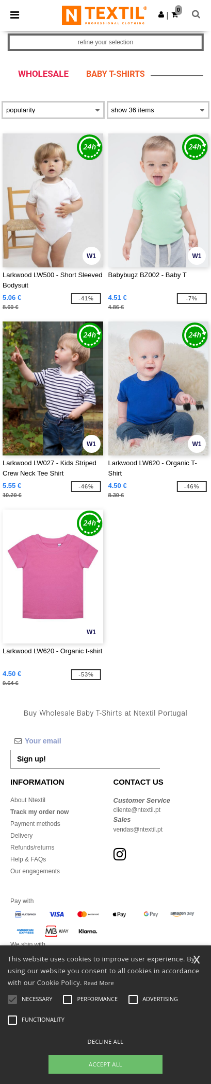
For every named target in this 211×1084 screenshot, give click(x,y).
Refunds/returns (32, 847)
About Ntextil (27, 800)
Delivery (21, 835)
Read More (99, 983)
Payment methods (35, 823)
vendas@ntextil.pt (138, 829)
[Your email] (85, 741)
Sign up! (31, 759)
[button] (161, 14)
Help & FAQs (28, 859)
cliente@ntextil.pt (137, 810)
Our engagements (35, 871)
